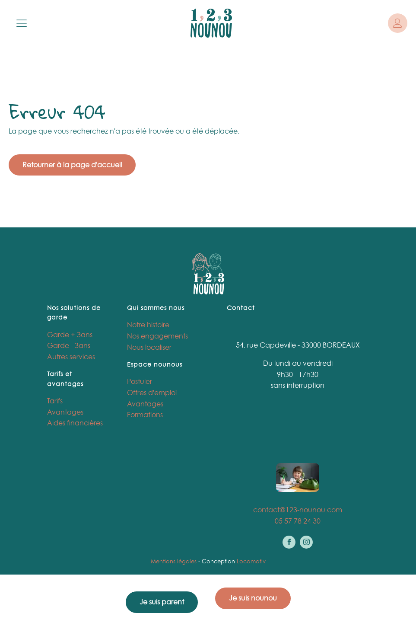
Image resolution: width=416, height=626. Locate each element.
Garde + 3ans (69, 334)
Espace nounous (154, 364)
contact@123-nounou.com (297, 509)
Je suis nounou (253, 598)
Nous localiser (149, 347)
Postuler (139, 381)
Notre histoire (148, 324)
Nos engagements (157, 336)
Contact (241, 307)
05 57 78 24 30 (298, 521)
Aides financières (75, 422)
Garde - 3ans (68, 345)
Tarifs (55, 400)
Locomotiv (251, 561)
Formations (145, 414)
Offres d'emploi (152, 392)
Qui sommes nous (155, 307)
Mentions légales (174, 561)
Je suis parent (162, 601)
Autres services (71, 356)
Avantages (65, 412)
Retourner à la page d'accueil (72, 164)
